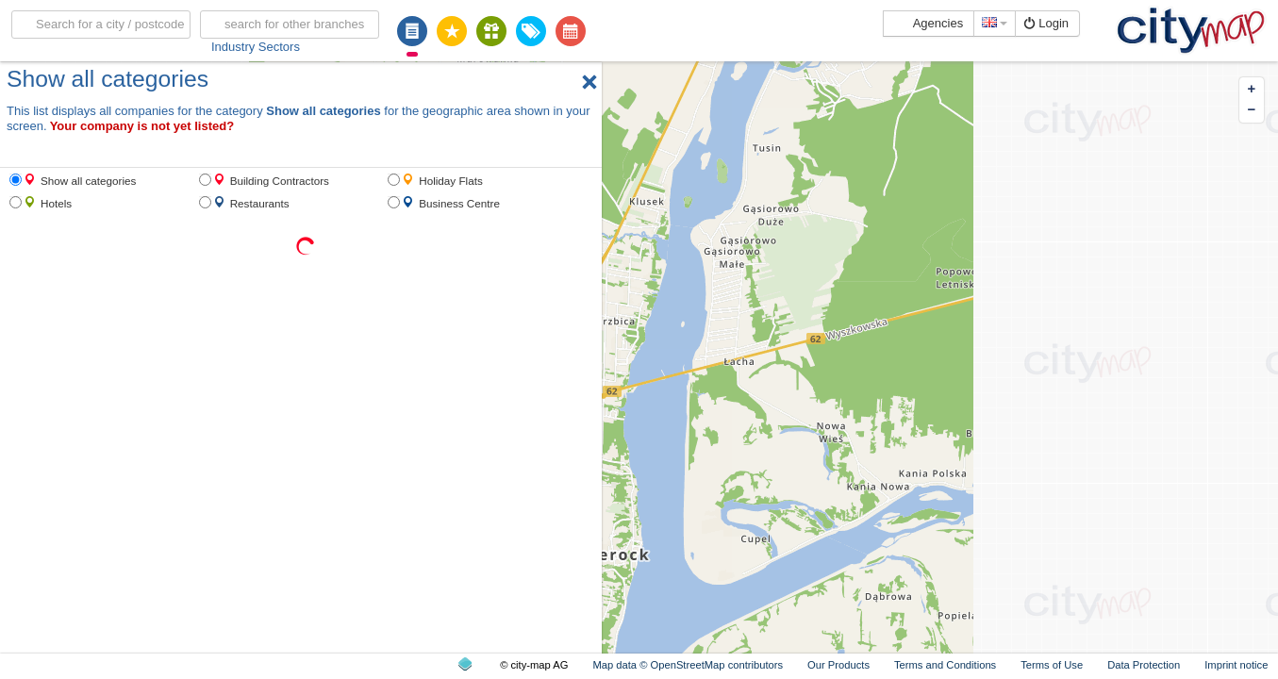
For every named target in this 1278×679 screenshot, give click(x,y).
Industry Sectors (255, 47)
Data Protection (1143, 665)
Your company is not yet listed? (142, 126)
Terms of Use (1052, 665)
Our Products (838, 665)
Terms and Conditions (945, 665)
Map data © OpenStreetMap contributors (687, 665)
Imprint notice (1236, 665)
